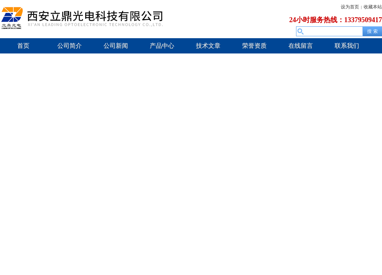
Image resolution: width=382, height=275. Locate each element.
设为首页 (350, 7)
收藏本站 (373, 7)
